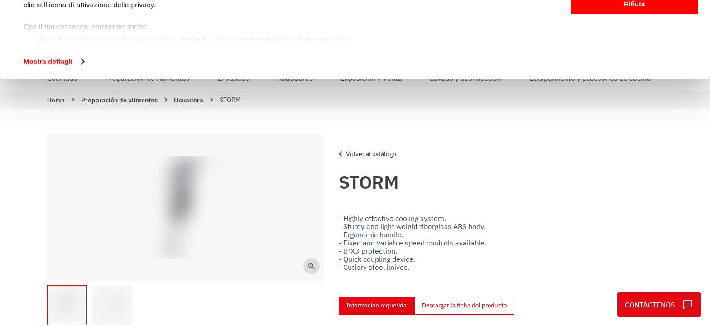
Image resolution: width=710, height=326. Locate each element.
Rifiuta (634, 75)
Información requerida (376, 305)
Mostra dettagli (48, 133)
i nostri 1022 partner (77, 33)
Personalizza (635, 49)
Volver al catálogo (365, 154)
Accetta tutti (634, 22)
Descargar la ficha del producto (464, 305)
